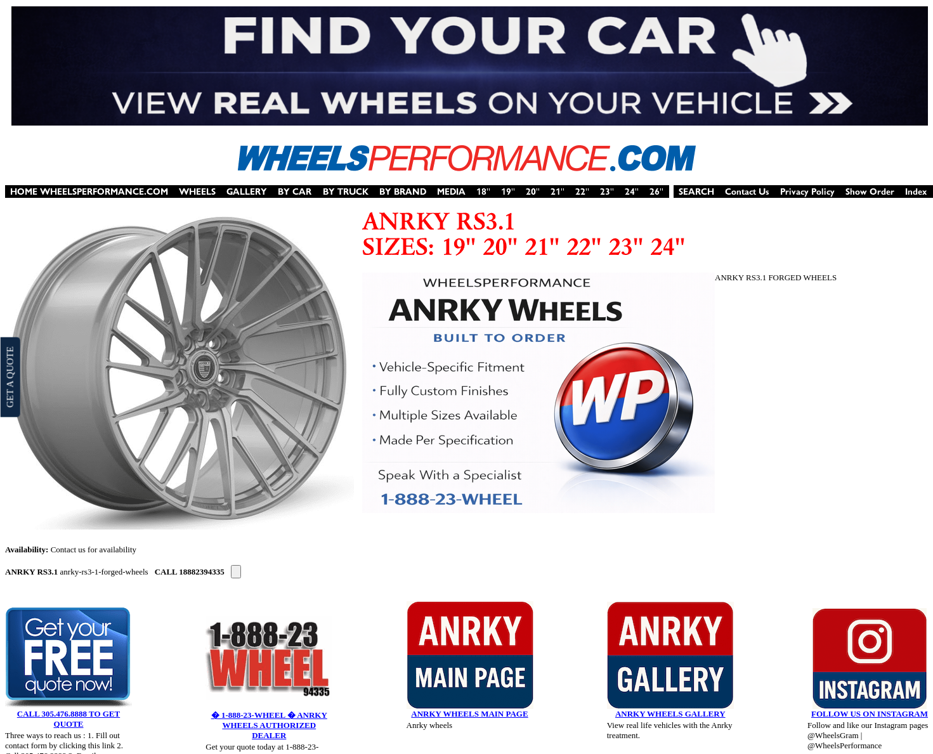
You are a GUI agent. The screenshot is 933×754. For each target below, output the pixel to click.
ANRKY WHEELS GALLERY (670, 713)
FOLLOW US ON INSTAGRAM (869, 713)
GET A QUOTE (9, 376)
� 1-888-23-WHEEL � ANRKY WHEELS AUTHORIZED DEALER (269, 725)
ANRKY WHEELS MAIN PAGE (469, 713)
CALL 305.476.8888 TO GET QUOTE (68, 719)
